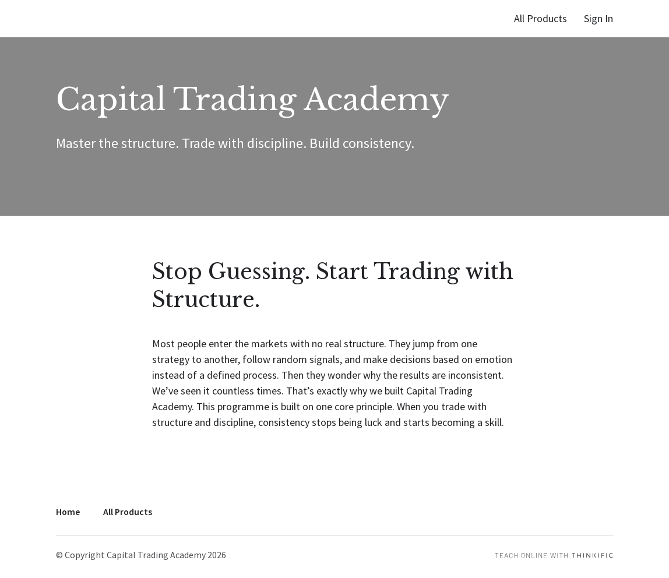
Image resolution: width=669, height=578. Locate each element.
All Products (540, 18)
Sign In (598, 18)
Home (68, 511)
